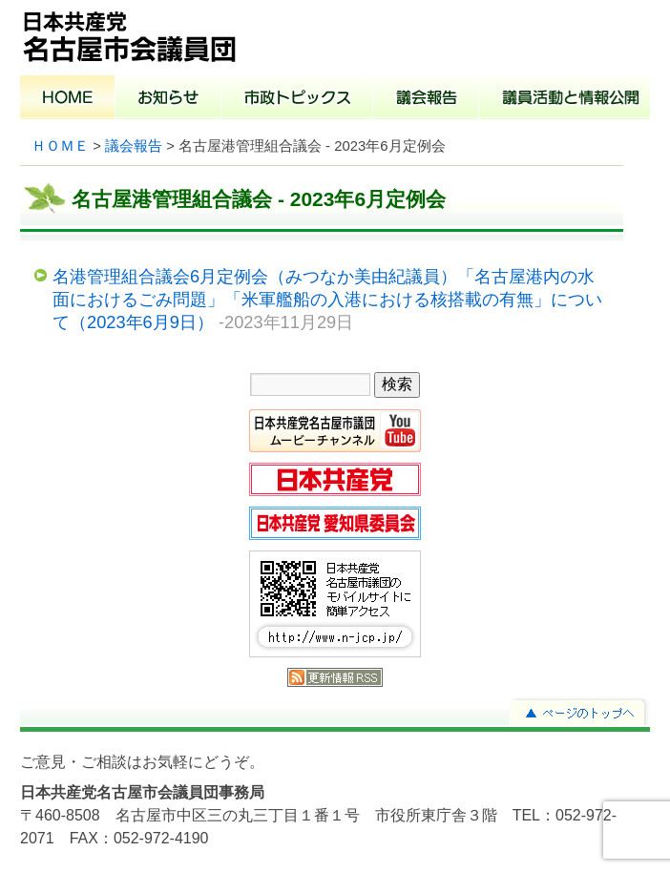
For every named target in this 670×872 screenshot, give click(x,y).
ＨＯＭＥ (60, 146)
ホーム (67, 99)
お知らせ (168, 99)
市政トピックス (297, 99)
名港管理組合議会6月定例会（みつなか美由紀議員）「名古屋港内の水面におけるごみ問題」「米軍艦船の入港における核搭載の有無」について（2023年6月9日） (327, 298)
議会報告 (426, 99)
